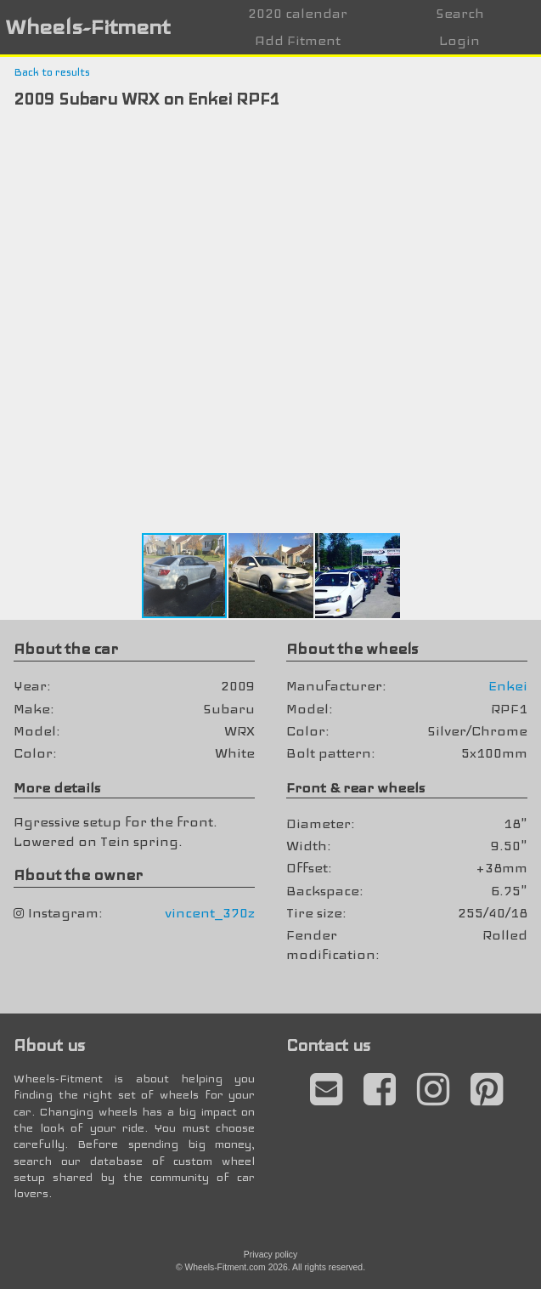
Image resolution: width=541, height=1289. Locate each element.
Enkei (507, 686)
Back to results (52, 72)
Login (459, 40)
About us (49, 1045)
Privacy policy (271, 1254)
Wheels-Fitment (87, 27)
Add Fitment (298, 40)
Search (460, 13)
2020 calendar (297, 13)
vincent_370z (210, 913)
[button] (525, 140)
